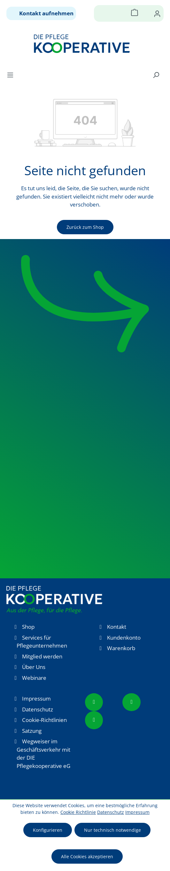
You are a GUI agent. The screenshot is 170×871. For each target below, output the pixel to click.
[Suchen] (156, 74)
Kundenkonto (124, 637)
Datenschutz (37, 709)
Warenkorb (121, 648)
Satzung (32, 730)
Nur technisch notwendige (112, 830)
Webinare (34, 677)
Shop (28, 626)
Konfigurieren (47, 830)
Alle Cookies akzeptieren (87, 856)
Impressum (36, 698)
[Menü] (12, 74)
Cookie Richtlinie (78, 812)
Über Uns (33, 667)
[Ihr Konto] (157, 13)
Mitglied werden (42, 656)
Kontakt (116, 626)
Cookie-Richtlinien (44, 720)
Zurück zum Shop (85, 227)
